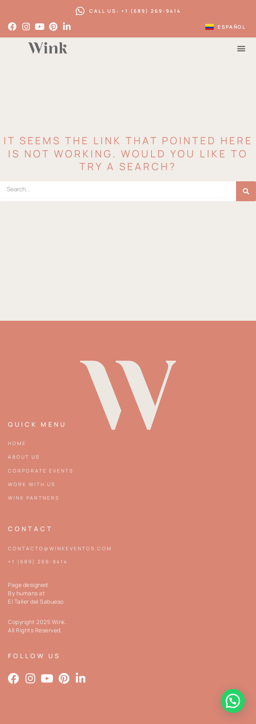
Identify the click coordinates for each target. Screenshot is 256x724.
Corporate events (40, 470)
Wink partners (33, 497)
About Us (24, 456)
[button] (241, 48)
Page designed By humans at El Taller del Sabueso (36, 593)
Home (17, 443)
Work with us (31, 484)
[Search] (246, 191)
